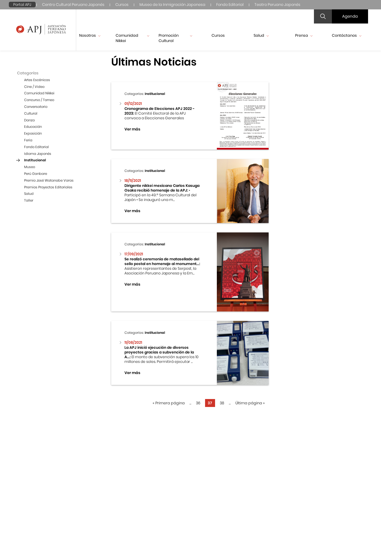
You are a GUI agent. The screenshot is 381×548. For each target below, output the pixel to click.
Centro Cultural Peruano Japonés (73, 4)
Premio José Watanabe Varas (49, 180)
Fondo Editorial (230, 4)
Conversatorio (35, 106)
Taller (28, 200)
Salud (261, 35)
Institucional (35, 160)
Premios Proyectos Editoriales (48, 187)
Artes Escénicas (37, 80)
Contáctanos (346, 35)
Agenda (350, 16)
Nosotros (89, 35)
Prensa (303, 35)
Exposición (33, 133)
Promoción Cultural (175, 38)
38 (222, 402)
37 (210, 402)
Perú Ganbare (35, 173)
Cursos (122, 4)
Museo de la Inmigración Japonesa (172, 4)
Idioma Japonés (37, 153)
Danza (29, 120)
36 (198, 402)
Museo (29, 167)
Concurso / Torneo (39, 100)
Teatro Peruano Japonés (277, 4)
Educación (33, 126)
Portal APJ (22, 4)
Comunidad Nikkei (132, 38)
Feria (28, 140)
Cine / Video (34, 86)
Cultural (30, 113)
